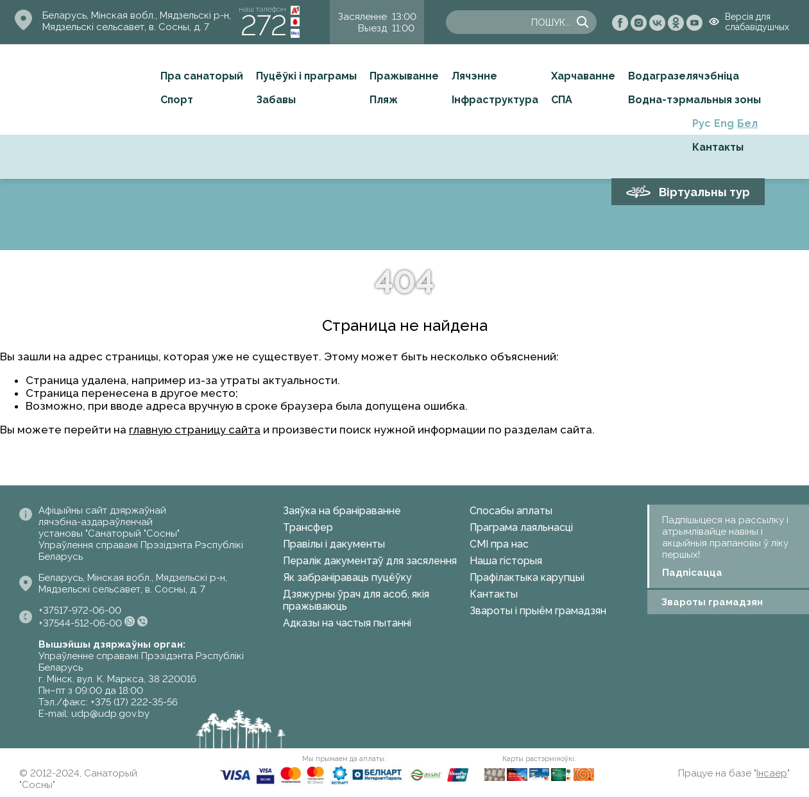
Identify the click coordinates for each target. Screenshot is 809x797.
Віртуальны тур (704, 192)
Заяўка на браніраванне (342, 511)
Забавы (276, 100)
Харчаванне (583, 76)
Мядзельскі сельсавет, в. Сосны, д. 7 (125, 27)
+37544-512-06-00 (80, 623)
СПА (561, 100)
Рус (701, 123)
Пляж (384, 100)
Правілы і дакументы (334, 544)
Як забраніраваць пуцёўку (347, 577)
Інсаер (771, 773)
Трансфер (308, 527)
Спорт (176, 100)
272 (264, 25)
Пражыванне (404, 76)
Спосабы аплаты (511, 511)
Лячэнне (474, 76)
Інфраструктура (495, 100)
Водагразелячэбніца (683, 76)
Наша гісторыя (506, 561)
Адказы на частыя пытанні (347, 623)
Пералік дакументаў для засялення (370, 561)
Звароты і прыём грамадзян (538, 611)
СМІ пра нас (499, 544)
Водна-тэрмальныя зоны (694, 100)
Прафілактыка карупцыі (527, 577)
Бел (747, 123)
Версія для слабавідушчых (757, 22)
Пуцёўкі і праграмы (306, 76)
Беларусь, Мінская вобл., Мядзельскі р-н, (136, 15)
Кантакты (718, 147)
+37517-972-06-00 (79, 610)
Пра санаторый (201, 76)
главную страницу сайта (194, 429)
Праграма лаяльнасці (521, 527)
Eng (724, 123)
